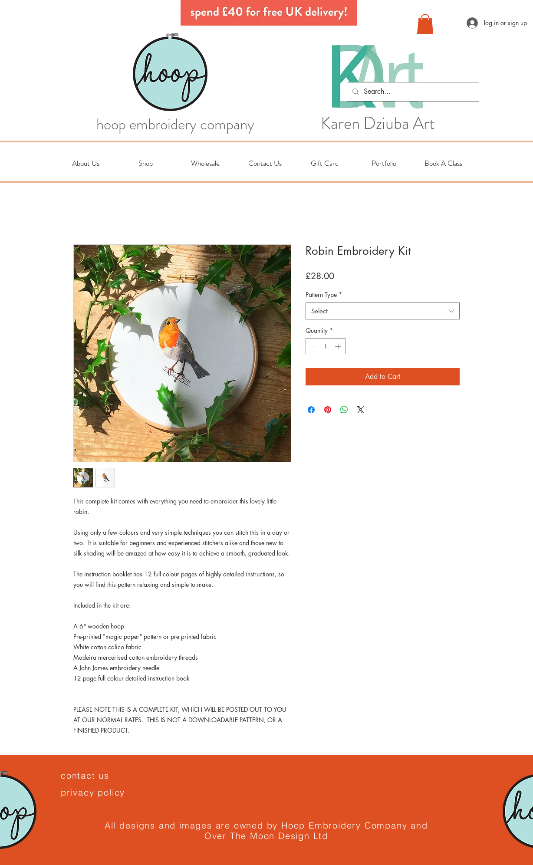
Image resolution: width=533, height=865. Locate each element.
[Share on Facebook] (311, 410)
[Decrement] (312, 346)
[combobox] (383, 311)
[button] (425, 24)
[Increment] (338, 346)
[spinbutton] (325, 346)
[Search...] (412, 91)
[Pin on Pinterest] (327, 410)
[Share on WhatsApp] (344, 410)
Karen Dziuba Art (378, 123)
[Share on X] (360, 410)
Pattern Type (324, 294)
